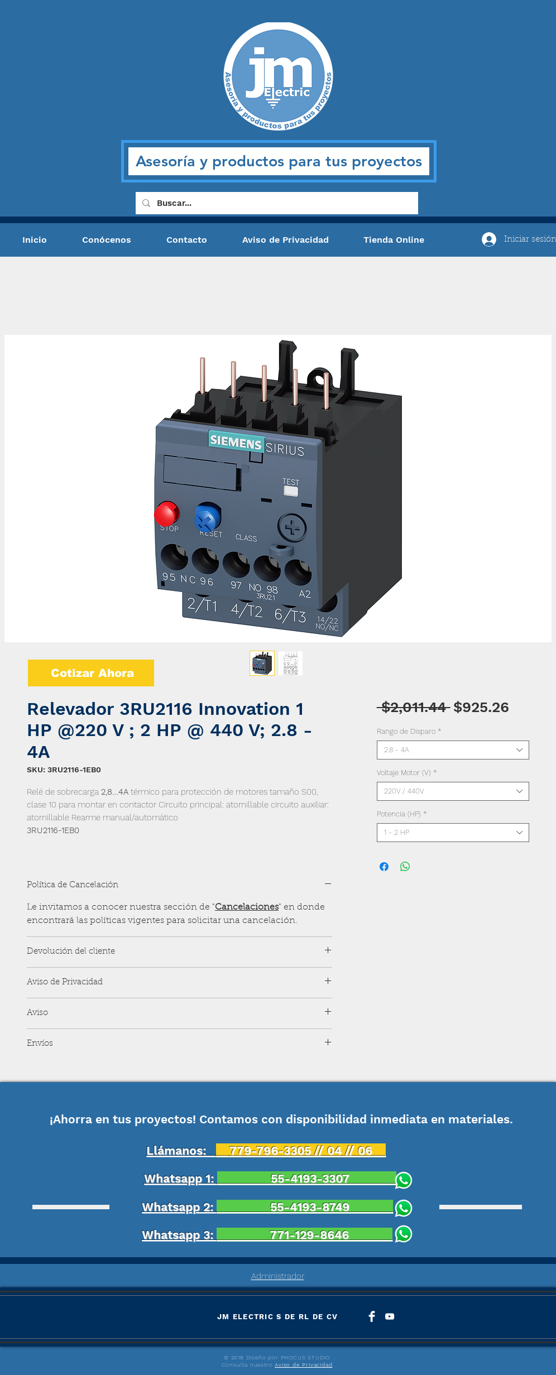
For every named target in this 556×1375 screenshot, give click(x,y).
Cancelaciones (247, 907)
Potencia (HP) (402, 814)
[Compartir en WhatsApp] (405, 866)
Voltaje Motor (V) (407, 772)
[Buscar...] (276, 203)
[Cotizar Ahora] (91, 673)
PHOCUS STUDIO (305, 1357)
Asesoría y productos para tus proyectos (279, 161)
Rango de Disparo (409, 731)
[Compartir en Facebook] (384, 866)
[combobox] (453, 750)
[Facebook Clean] (371, 1316)
